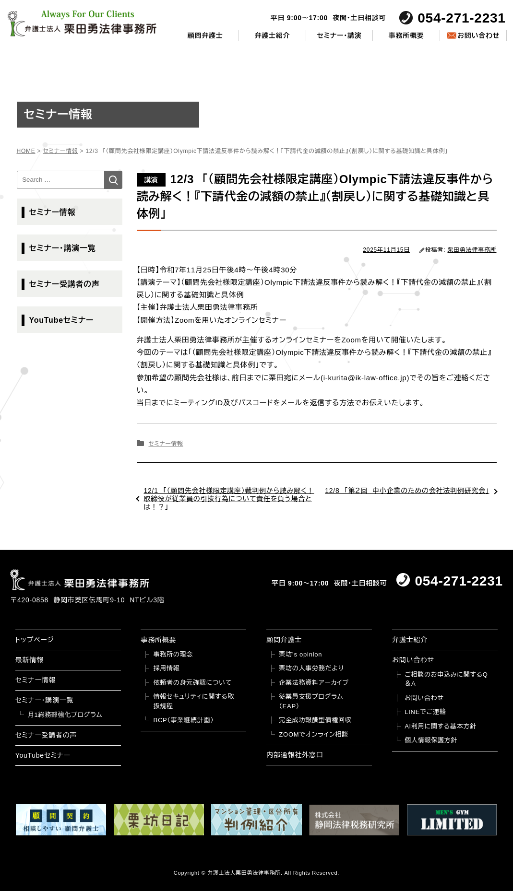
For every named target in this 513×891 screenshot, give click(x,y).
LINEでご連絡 (425, 711)
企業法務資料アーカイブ (314, 682)
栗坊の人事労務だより (311, 668)
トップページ (34, 640)
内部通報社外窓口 (294, 755)
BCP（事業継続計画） (183, 720)
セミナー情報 (165, 443)
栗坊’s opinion (300, 654)
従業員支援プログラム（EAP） (311, 701)
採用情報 (166, 668)
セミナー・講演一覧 (62, 248)
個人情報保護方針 (431, 740)
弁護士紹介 (272, 35)
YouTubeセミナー (61, 320)
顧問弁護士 (205, 35)
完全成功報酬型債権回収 (315, 720)
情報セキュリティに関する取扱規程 (193, 701)
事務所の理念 (173, 654)
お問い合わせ (478, 35)
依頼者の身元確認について (192, 682)
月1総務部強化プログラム (65, 714)
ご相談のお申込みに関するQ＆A (446, 679)
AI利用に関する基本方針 (441, 726)
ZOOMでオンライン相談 (313, 734)
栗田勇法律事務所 (472, 249)
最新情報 (29, 660)
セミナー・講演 (339, 35)
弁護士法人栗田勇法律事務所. (245, 873)
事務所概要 (406, 35)
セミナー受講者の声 (64, 284)
